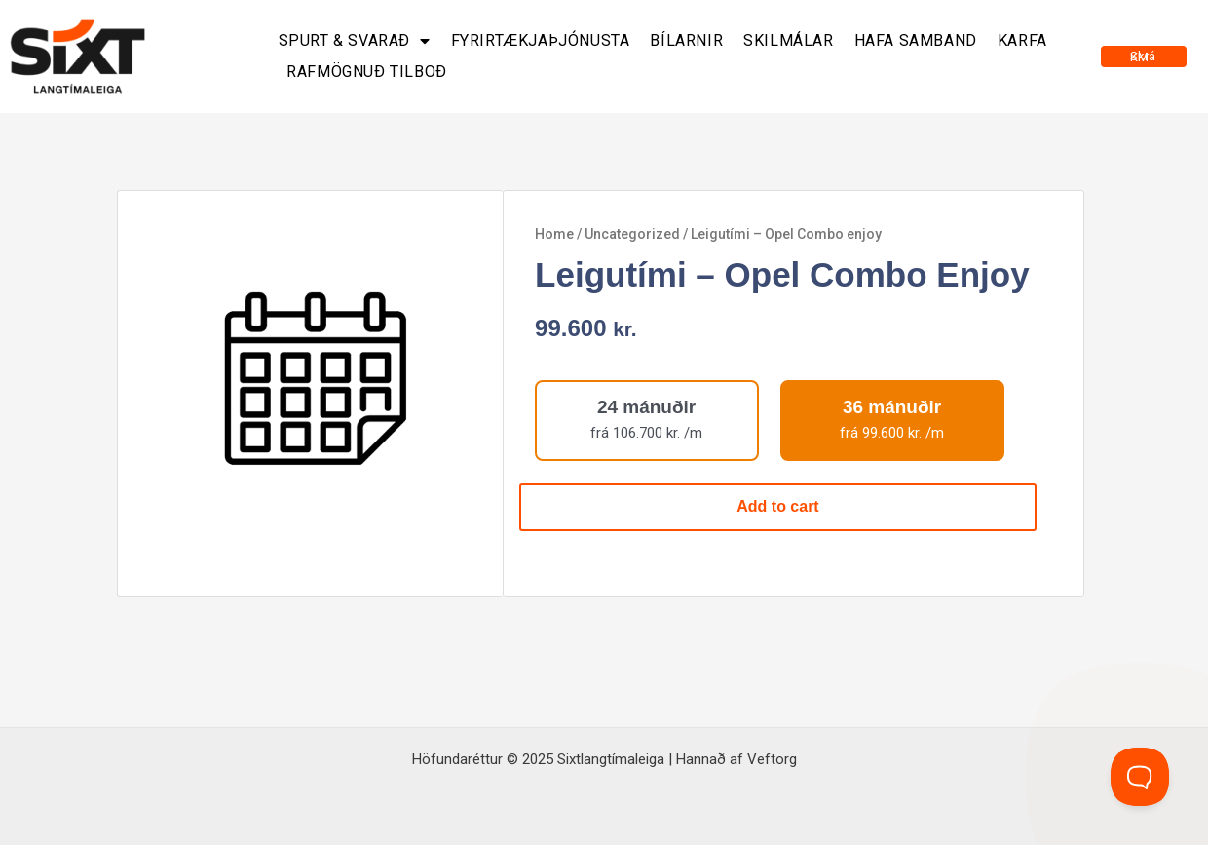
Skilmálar (788, 40)
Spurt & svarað (355, 41)
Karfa (1022, 40)
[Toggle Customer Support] (1140, 777)
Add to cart (777, 506)
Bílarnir (686, 40)
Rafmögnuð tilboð (366, 71)
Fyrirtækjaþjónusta (540, 40)
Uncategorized (632, 234)
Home (554, 234)
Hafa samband (915, 40)
